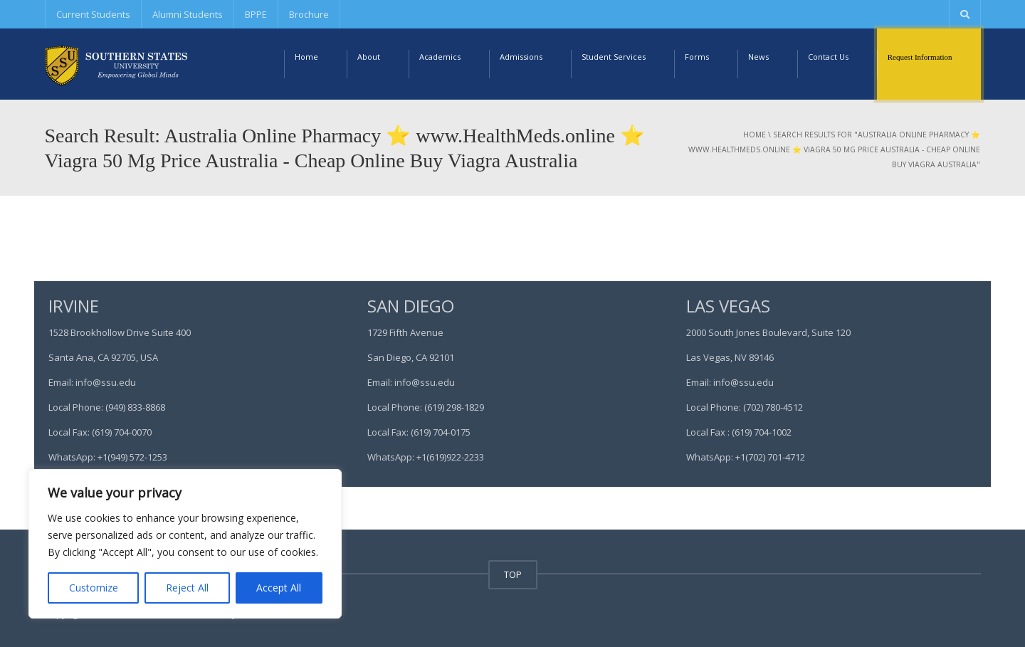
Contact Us (828, 56)
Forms (697, 56)
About (368, 56)
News (758, 56)
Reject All (187, 587)
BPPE (256, 14)
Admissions (521, 56)
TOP (513, 574)
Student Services (614, 56)
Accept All (278, 587)
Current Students (93, 14)
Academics (440, 56)
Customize (93, 587)
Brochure (309, 14)
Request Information (920, 57)
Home (306, 56)
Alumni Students (187, 14)
